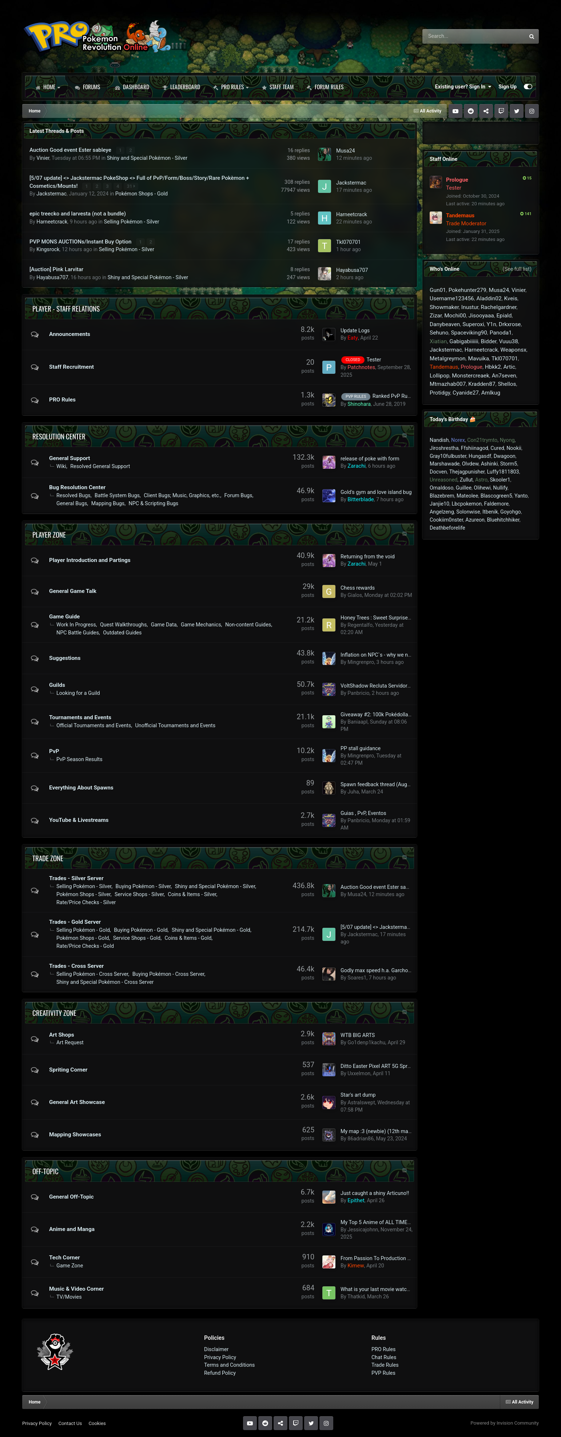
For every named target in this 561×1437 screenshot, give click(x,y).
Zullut (466, 480)
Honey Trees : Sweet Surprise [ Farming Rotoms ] (397, 617)
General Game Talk (72, 590)
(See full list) (517, 269)
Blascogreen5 (496, 496)
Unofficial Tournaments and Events (175, 725)
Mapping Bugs (107, 503)
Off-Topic (45, 1170)
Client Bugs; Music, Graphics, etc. (182, 495)
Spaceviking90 (469, 332)
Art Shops (61, 1034)
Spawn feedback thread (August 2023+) (386, 784)
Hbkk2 (493, 367)
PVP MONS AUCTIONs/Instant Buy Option (81, 241)
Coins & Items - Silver (192, 894)
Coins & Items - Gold (188, 938)
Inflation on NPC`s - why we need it (381, 654)
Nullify (500, 488)
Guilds (57, 684)
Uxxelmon (358, 1073)
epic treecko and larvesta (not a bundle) (77, 213)
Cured (497, 448)
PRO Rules (231, 87)
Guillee (464, 488)
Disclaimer (216, 1349)
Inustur (469, 307)
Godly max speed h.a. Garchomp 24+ (383, 970)
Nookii (513, 448)
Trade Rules (385, 1364)
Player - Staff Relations (66, 307)
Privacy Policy (220, 1357)
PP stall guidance (361, 748)
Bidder (489, 341)
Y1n (491, 324)
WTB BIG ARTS (358, 1035)
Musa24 (345, 151)
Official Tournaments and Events (93, 725)
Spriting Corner (68, 1069)
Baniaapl (357, 721)
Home (48, 87)
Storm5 (508, 464)
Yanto (521, 496)
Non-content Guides (248, 624)
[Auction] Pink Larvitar (56, 269)
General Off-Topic (71, 1196)
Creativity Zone (54, 1012)
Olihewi (482, 488)
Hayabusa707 (52, 277)
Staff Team (277, 87)
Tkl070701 (348, 242)
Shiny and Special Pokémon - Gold (211, 930)
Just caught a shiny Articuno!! (375, 1193)
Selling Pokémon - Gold (83, 930)
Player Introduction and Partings (90, 560)
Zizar (436, 315)
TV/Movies (69, 1296)
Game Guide (64, 616)
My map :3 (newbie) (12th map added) (385, 1130)
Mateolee (467, 496)
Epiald (504, 315)
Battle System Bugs (117, 495)
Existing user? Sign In (463, 87)
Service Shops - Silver (139, 894)
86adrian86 (360, 1138)
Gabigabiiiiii (463, 341)
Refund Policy (220, 1372)
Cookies (97, 1422)
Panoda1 (501, 332)
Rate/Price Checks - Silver (86, 902)
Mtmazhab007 (448, 384)
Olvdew (470, 464)
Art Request (70, 1042)
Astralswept (361, 1102)
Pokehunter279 (467, 290)
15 (527, 178)
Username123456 (452, 298)
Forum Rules (325, 87)
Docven (438, 472)
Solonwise (468, 512)
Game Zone (69, 1265)
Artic (509, 367)
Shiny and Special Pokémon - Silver (147, 158)
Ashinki (489, 464)
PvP (54, 751)
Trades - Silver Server (76, 878)
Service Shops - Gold (136, 938)
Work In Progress (76, 624)
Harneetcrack (51, 221)
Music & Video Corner (76, 1288)
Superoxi (473, 324)
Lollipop (439, 375)
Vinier (42, 158)
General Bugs (71, 503)
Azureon (475, 520)
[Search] (453, 36)
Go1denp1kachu (366, 1042)
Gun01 (438, 290)
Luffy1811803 (503, 472)
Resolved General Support (100, 465)
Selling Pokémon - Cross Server (92, 974)
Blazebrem (442, 496)
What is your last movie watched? (379, 1289)
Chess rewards (358, 587)
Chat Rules (383, 1357)
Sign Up (507, 87)
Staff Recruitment (71, 366)
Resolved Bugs (73, 495)
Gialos (354, 595)
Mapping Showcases (75, 1134)
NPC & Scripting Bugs (154, 503)
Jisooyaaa (481, 315)
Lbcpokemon (466, 504)
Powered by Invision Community (504, 1422)
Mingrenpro (360, 661)
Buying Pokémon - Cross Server (168, 974)
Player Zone (49, 534)
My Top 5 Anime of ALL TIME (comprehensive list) (398, 1222)
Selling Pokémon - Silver (131, 221)
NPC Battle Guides (77, 632)
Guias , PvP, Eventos (363, 813)
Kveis (511, 298)
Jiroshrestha (444, 448)
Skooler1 (500, 480)
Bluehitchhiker (503, 520)
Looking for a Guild (78, 693)
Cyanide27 (466, 392)
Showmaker (444, 307)
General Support (69, 457)
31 (131, 186)
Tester (374, 359)
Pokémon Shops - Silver (83, 894)
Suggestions (64, 657)
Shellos (507, 384)
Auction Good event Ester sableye (71, 150)
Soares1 (356, 977)
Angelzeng (442, 512)
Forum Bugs (238, 495)
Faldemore (496, 504)
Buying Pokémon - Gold (140, 930)
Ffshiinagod (474, 448)
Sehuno (439, 332)
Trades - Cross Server (76, 965)
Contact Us (70, 1422)
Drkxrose (510, 324)
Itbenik (490, 512)
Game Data (164, 624)
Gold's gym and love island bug (376, 491)
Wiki (61, 465)
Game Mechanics (201, 624)
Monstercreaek (470, 375)
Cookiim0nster (446, 520)
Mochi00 (455, 315)
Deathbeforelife (447, 528)
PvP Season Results (79, 759)
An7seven (504, 375)
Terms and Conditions (229, 1364)
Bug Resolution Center (77, 487)
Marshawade (444, 464)
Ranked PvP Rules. (394, 396)
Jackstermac (51, 194)
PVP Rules (383, 1372)
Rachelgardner (499, 307)
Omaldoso (441, 488)
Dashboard (132, 87)
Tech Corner (64, 1257)
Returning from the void (368, 556)
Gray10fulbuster (448, 456)
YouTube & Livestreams (78, 819)
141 (526, 213)
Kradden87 (481, 384)
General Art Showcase (77, 1101)
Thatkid (356, 1296)
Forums (87, 87)
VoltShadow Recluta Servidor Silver (381, 685)
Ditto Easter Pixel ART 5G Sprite (377, 1066)
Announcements (69, 333)
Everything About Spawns (81, 787)
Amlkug (490, 392)
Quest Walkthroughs (123, 624)
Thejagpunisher (467, 472)
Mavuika (478, 358)
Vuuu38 (508, 341)
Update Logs (355, 330)
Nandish (439, 440)
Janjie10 (439, 504)
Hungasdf (480, 456)
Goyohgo (510, 512)
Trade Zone (47, 857)
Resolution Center (58, 436)
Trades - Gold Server (75, 921)
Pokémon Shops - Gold (141, 194)
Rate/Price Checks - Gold (85, 946)
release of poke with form (370, 458)
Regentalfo (360, 625)
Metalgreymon (448, 358)
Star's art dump (358, 1094)
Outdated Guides (122, 632)
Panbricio (358, 693)
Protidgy (440, 392)
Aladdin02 (489, 298)
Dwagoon (505, 456)
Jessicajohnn (362, 1229)
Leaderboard (181, 87)
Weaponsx (513, 350)
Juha (353, 791)
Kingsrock (47, 249)
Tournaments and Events (80, 717)
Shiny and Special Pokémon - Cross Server (105, 981)
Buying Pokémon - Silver (143, 886)
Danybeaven (445, 324)
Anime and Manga (72, 1229)
